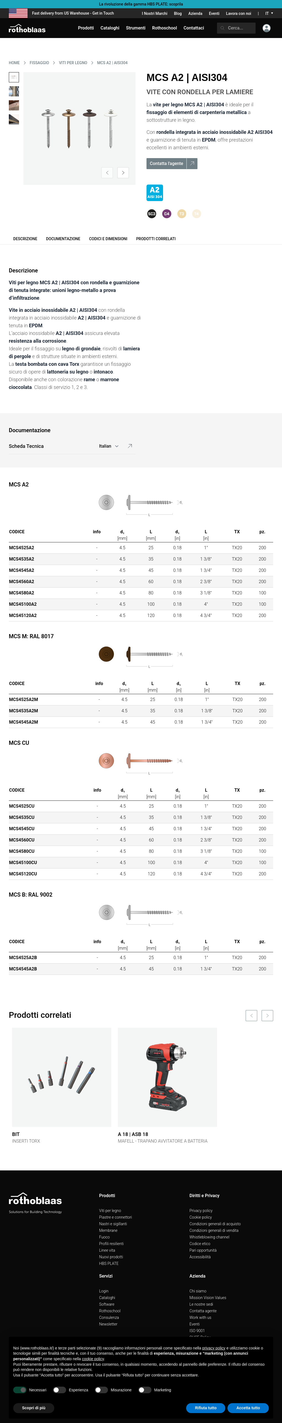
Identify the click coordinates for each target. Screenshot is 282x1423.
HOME (14, 63)
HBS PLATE (109, 1263)
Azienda (195, 13)
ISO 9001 (197, 1331)
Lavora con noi (238, 13)
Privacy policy (201, 1210)
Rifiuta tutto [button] (206, 1408)
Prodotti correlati (155, 239)
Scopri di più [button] (33, 1408)
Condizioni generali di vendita (213, 1230)
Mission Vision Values (207, 1297)
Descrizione (25, 239)
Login (104, 1291)
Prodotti (86, 28)
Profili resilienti (111, 1243)
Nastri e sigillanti (113, 1224)
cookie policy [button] (93, 1359)
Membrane (108, 1230)
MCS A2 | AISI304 (112, 63)
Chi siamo (197, 1291)
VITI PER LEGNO (73, 63)
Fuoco (104, 1237)
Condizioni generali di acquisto (215, 1224)
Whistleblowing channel (209, 1237)
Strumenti (135, 28)
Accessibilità (200, 1257)
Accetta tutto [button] (248, 1408)
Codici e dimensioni (108, 239)
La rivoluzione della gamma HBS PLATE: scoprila (141, 4)
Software (106, 1304)
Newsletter (108, 1324)
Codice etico (199, 1243)
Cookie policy (200, 1217)
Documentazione (63, 239)
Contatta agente (203, 1311)
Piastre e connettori (115, 1217)
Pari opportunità (203, 1250)
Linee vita (107, 1250)
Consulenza (109, 1317)
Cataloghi (107, 1297)
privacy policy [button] (213, 1348)
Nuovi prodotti (111, 1257)
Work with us (200, 1317)
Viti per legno (110, 1210)
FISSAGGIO (39, 63)
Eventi (214, 13)
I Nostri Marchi (154, 13)
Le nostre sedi (201, 1304)
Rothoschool (110, 1311)
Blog (178, 13)
